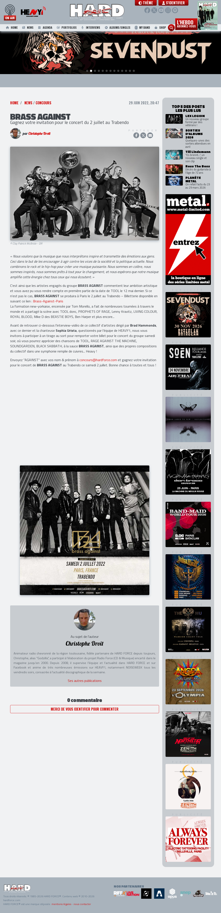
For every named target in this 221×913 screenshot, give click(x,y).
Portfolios (66, 27)
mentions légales (61, 904)
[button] (154, 3)
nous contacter (82, 904)
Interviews (90, 27)
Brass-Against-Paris (48, 301)
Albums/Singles (117, 27)
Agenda (44, 27)
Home (11, 27)
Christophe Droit (39, 134)
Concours (43, 103)
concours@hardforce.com (98, 359)
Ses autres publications (85, 680)
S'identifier (182, 2)
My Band (142, 27)
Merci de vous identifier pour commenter (84, 709)
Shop (160, 27)
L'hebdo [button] (186, 23)
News (27, 27)
